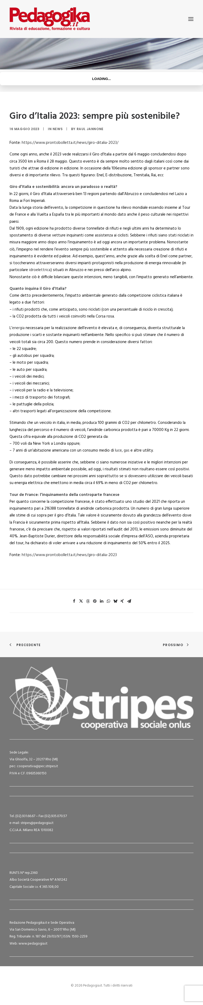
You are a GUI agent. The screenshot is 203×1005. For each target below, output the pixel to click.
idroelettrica (39, 270)
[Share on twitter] (81, 601)
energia (18, 328)
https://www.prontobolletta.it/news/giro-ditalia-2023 (69, 555)
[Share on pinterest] (94, 601)
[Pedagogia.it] (50, 19)
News (58, 129)
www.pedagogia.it (33, 943)
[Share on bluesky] (115, 601)
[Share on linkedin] (101, 601)
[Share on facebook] (74, 601)
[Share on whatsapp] (108, 601)
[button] (191, 19)
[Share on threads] (88, 601)
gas (127, 450)
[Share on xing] (122, 601)
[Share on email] (129, 601)
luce (118, 450)
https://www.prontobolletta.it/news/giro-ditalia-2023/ (70, 143)
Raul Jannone (90, 129)
